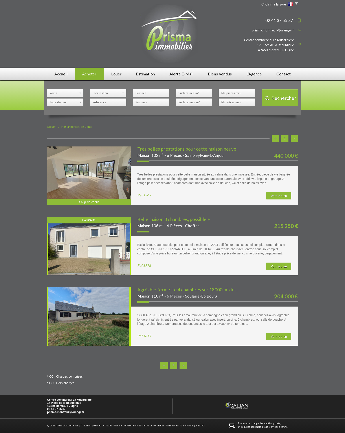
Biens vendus (220, 73)
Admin (183, 425)
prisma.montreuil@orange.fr (273, 30)
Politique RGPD (196, 425)
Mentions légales (137, 425)
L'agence (254, 73)
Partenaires (172, 425)
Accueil (61, 73)
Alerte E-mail (181, 73)
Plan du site (120, 425)
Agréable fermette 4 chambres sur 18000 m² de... (187, 289)
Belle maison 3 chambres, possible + (173, 219)
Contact (283, 73)
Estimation (145, 73)
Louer (116, 73)
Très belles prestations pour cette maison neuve (186, 149)
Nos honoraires (156, 425)
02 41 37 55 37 (56, 409)
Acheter (89, 73)
